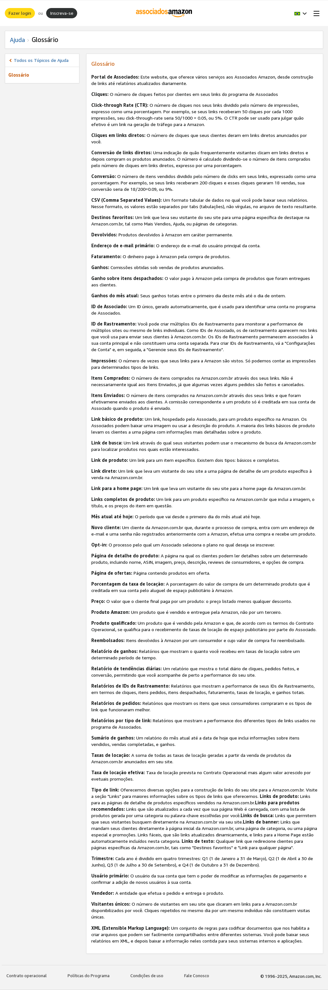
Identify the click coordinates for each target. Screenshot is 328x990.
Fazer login (20, 13)
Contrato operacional (26, 975)
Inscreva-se (61, 13)
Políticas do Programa (89, 975)
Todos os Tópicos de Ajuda (41, 60)
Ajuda (17, 39)
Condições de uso (146, 975)
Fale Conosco (196, 975)
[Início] (164, 13)
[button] (300, 13)
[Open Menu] (315, 13)
